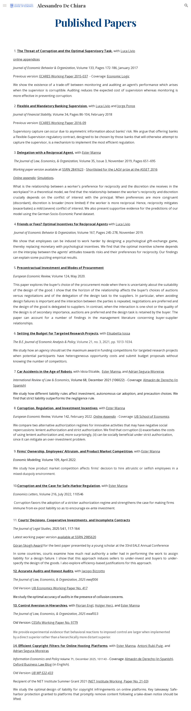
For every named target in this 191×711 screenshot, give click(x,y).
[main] (95, 22)
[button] (4, 5)
